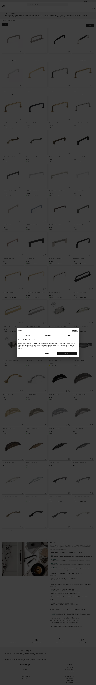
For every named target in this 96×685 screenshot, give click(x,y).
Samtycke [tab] (27, 335)
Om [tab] (69, 335)
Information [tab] (48, 335)
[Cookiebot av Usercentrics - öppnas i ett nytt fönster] (71, 331)
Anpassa (47, 353)
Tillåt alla (68, 353)
